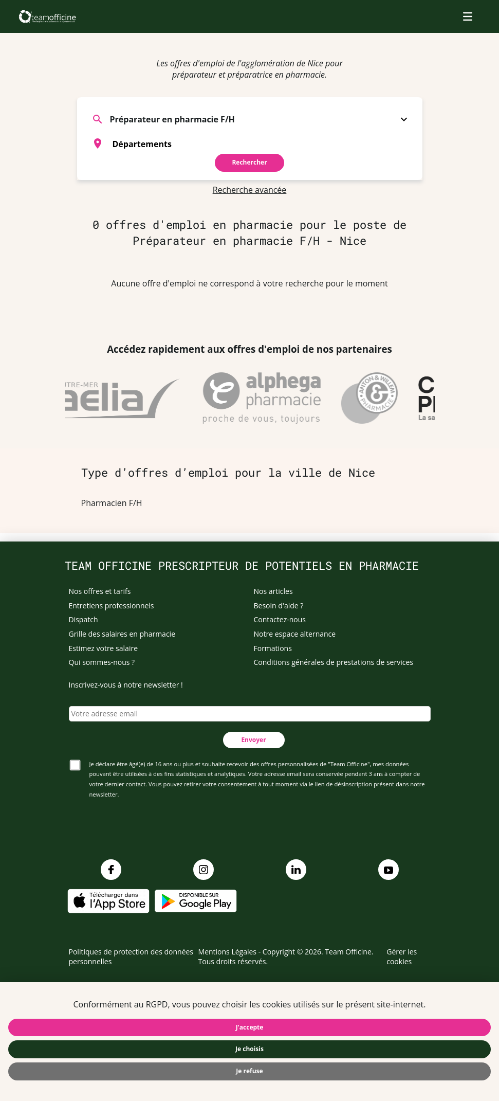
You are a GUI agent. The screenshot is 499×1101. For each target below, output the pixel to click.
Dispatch (83, 619)
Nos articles (273, 591)
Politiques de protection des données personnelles (131, 957)
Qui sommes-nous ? (102, 662)
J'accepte (250, 1027)
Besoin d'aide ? (279, 605)
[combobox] (249, 143)
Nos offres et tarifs (100, 591)
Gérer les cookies (401, 957)
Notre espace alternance (295, 634)
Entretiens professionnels (111, 605)
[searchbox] (262, 143)
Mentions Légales (227, 951)
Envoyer (253, 739)
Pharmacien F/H (111, 503)
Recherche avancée (250, 189)
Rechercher (249, 162)
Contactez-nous (280, 619)
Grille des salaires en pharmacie (122, 634)
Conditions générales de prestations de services (333, 662)
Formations (273, 648)
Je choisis (249, 1048)
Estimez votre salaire (103, 648)
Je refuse (249, 1071)
